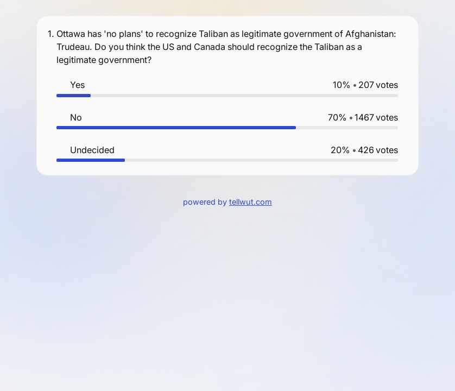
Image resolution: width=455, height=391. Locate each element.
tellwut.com (250, 201)
